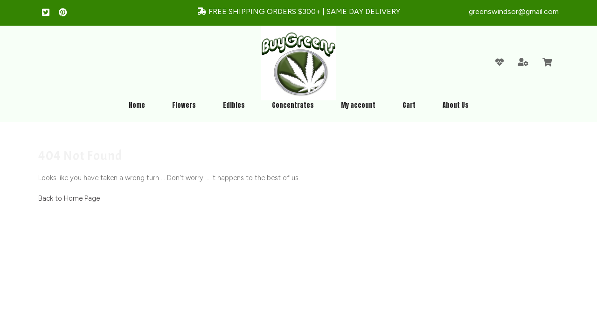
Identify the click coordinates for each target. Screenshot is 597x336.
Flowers (184, 105)
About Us (456, 105)
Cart (409, 105)
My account (358, 105)
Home (137, 105)
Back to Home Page (69, 198)
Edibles (234, 105)
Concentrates (293, 105)
